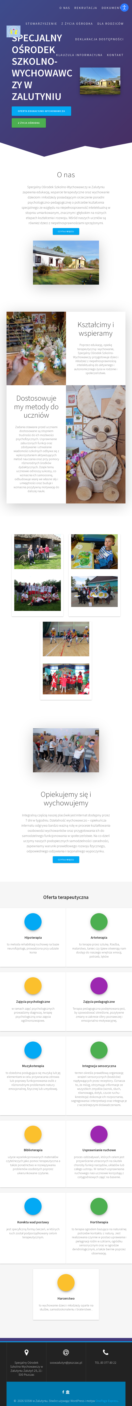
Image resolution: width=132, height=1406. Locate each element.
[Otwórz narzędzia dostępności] (124, 7)
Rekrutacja (85, 8)
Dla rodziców (110, 24)
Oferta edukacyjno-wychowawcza (41, 111)
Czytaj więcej (66, 231)
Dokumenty (113, 8)
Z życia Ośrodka (77, 24)
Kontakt (115, 55)
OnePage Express (107, 1401)
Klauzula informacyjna (79, 55)
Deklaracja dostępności (99, 39)
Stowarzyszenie (41, 24)
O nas (64, 8)
